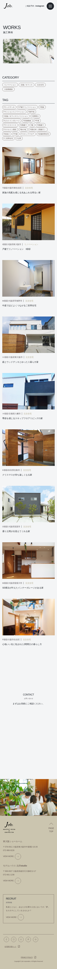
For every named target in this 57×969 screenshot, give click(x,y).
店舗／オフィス (26, 85)
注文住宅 (40, 85)
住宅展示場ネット (10, 946)
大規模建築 (8, 89)
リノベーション (10, 85)
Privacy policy (27, 957)
